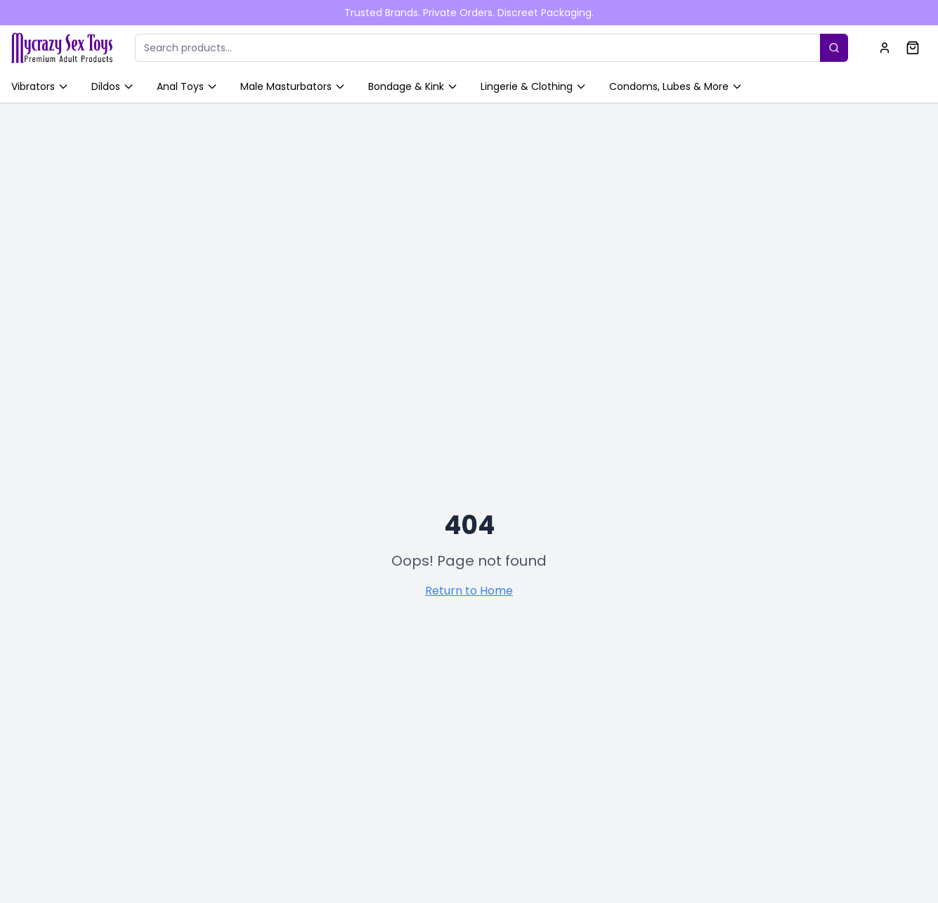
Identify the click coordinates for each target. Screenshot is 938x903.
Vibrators (40, 86)
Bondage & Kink (413, 86)
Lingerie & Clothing (534, 86)
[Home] (61, 48)
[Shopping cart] (913, 48)
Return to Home (469, 591)
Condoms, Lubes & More (676, 86)
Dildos (112, 86)
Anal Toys (187, 86)
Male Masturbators (293, 86)
